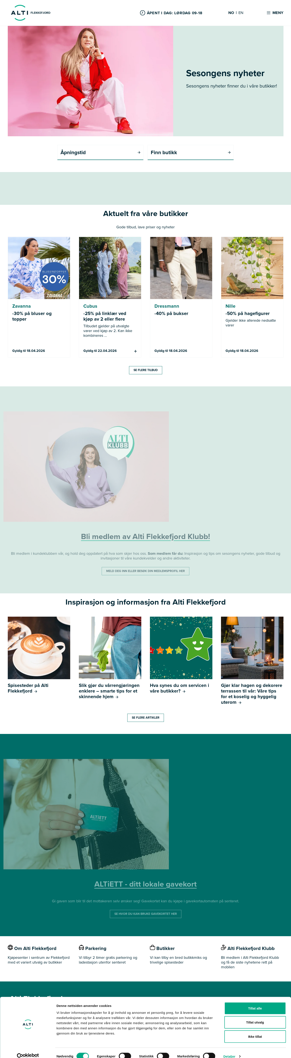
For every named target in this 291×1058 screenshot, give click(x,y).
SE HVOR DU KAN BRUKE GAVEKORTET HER (145, 914)
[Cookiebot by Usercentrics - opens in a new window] (28, 1049)
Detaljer (229, 1049)
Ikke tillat (255, 1029)
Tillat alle (255, 1001)
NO (231, 13)
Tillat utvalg (255, 1015)
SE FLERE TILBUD (146, 370)
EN (240, 13)
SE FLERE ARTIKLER (145, 718)
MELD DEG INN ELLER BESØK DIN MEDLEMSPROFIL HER (145, 571)
